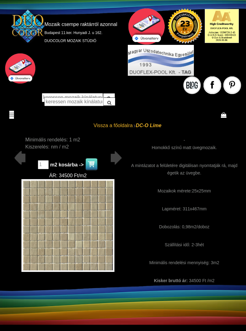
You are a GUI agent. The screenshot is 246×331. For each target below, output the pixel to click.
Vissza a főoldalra (113, 125)
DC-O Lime (149, 125)
